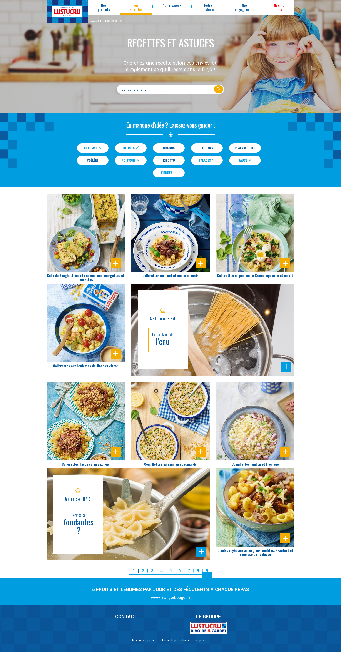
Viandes (169, 175)
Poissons (131, 161)
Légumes (206, 148)
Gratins (168, 148)
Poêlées (92, 161)
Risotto (169, 161)
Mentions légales (143, 643)
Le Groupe (208, 619)
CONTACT (126, 619)
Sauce (245, 161)
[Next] (207, 579)
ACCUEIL (96, 21)
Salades (207, 161)
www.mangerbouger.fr (170, 600)
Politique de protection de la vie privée (183, 643)
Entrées (130, 148)
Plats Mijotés (245, 148)
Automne (92, 148)
